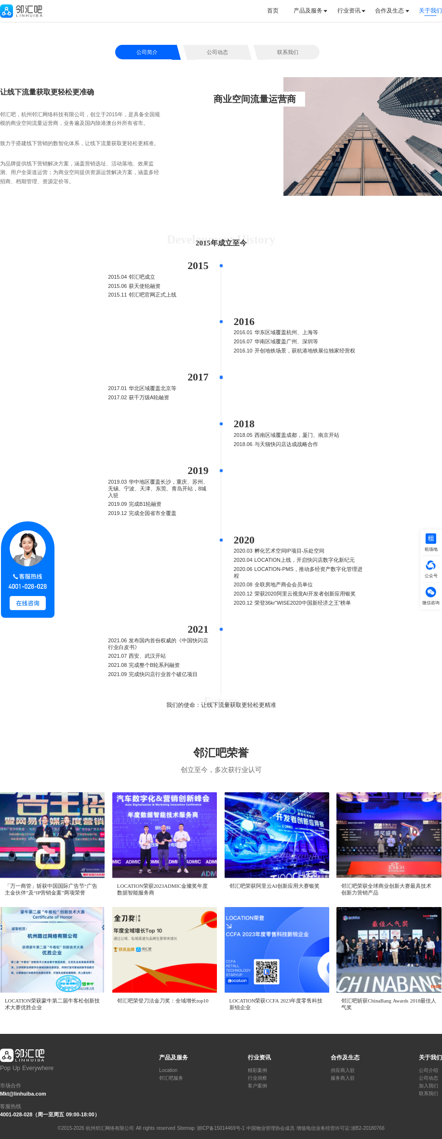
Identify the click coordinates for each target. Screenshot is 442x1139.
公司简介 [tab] (147, 52)
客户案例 (257, 1086)
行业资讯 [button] (349, 10)
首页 (273, 10)
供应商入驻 (343, 1070)
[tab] (276, 10)
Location (168, 1070)
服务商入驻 (343, 1078)
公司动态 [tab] (217, 52)
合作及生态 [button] (389, 10)
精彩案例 (257, 1070)
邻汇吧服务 (171, 1078)
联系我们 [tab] (287, 52)
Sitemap (186, 1128)
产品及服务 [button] (308, 10)
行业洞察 (257, 1078)
